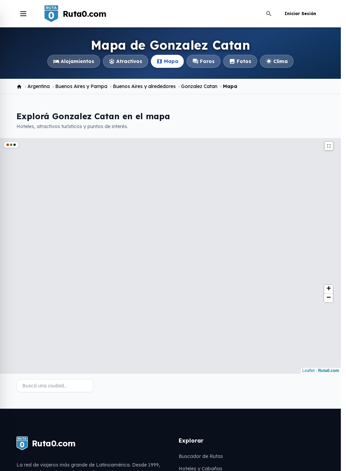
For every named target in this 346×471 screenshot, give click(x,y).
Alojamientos (73, 61)
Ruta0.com (328, 370)
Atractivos (125, 61)
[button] (328, 289)
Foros (203, 61)
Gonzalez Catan (199, 86)
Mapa (167, 61)
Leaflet (308, 370)
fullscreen (329, 146)
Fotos (240, 61)
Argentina (38, 86)
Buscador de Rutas (201, 456)
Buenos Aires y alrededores (144, 86)
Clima (277, 61)
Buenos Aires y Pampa (81, 86)
